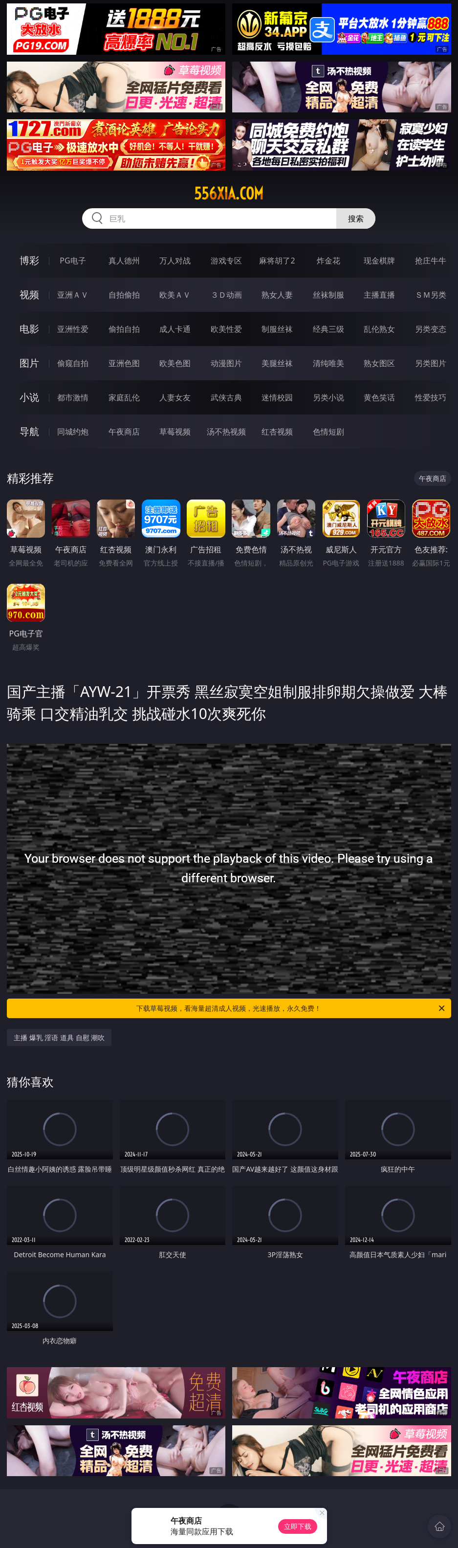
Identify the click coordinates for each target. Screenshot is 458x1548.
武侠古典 (226, 397)
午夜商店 (124, 431)
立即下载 (297, 1526)
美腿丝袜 (277, 363)
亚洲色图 (124, 363)
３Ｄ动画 (226, 294)
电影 (29, 328)
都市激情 (72, 397)
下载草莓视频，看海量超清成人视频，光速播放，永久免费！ (291, 1008)
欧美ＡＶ (175, 294)
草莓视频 (175, 431)
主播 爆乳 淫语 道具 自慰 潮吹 (59, 1037)
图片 (29, 363)
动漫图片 (226, 363)
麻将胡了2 (277, 260)
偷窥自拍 (72, 363)
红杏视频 (277, 431)
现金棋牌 (379, 260)
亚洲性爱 (72, 329)
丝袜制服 (328, 294)
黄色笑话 (379, 397)
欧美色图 (175, 363)
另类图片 (430, 363)
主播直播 (379, 294)
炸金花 (328, 260)
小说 (29, 397)
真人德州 (124, 260)
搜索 (356, 218)
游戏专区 (226, 260)
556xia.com (228, 193)
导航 (29, 431)
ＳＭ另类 (430, 294)
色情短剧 (328, 431)
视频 (29, 294)
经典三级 (328, 329)
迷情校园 (277, 397)
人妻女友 (175, 397)
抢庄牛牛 (430, 260)
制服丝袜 (277, 329)
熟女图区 (379, 363)
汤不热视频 (226, 431)
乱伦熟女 (379, 329)
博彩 (29, 260)
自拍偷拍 (124, 294)
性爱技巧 (430, 397)
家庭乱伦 (124, 397)
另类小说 (328, 397)
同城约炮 (72, 431)
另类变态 (430, 329)
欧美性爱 (226, 329)
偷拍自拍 (124, 329)
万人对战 (175, 260)
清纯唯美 (328, 363)
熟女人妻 (277, 294)
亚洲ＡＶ (72, 294)
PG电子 (73, 260)
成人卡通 (175, 329)
